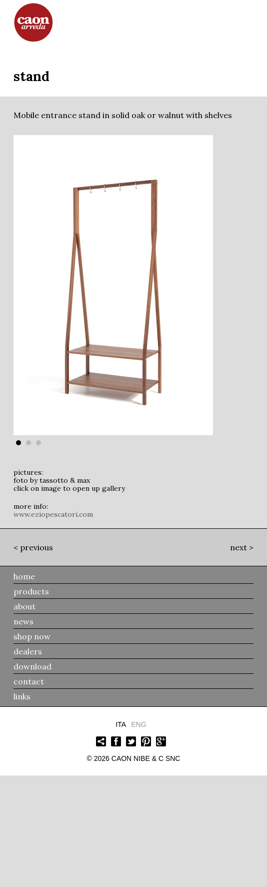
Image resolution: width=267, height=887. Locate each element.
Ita (121, 724)
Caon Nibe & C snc (146, 758)
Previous (36, 547)
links (22, 696)
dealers (28, 651)
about (25, 606)
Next (238, 547)
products (31, 591)
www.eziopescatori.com (53, 514)
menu (247, 20)
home (24, 576)
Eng (138, 724)
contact (29, 681)
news (24, 621)
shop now (32, 636)
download (33, 666)
